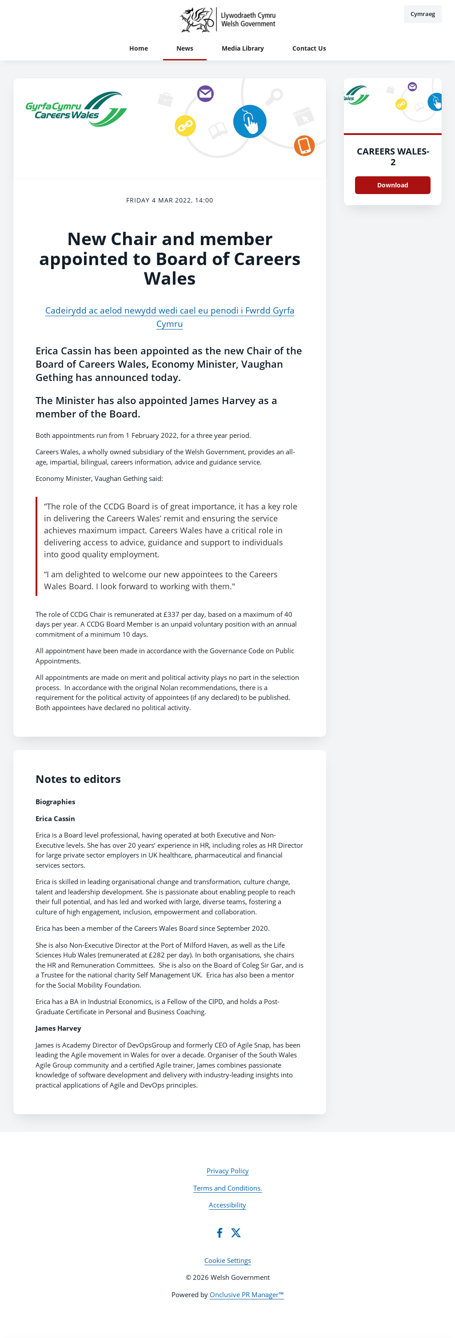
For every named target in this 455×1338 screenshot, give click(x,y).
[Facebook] (219, 1233)
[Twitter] (236, 1233)
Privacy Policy (228, 1170)
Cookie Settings (227, 1260)
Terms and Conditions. (227, 1187)
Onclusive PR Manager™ (247, 1294)
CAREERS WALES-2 (393, 156)
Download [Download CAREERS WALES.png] (392, 185)
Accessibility (227, 1204)
